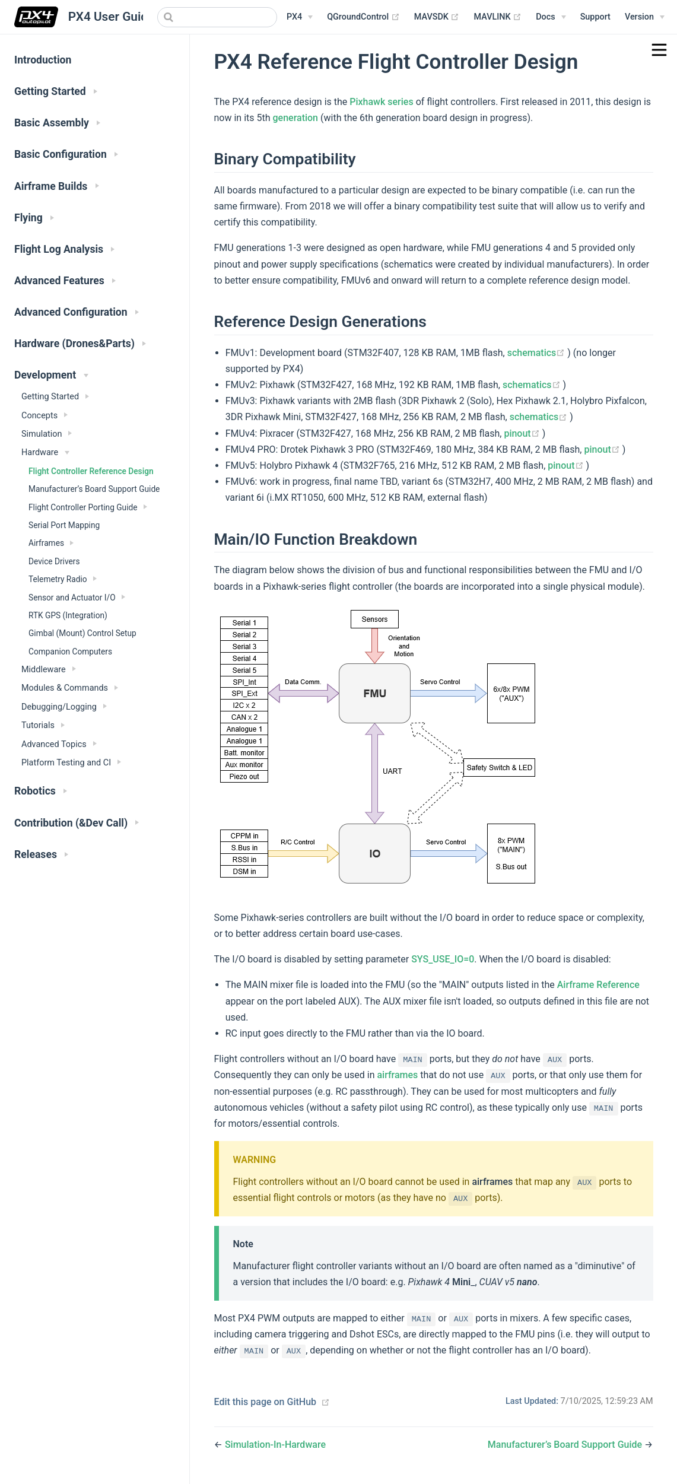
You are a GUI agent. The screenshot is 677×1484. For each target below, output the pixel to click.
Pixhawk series (381, 101)
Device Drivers (54, 561)
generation (296, 117)
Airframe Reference (598, 984)
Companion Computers (70, 651)
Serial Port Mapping (64, 525)
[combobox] (217, 17)
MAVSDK (437, 17)
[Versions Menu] (645, 17)
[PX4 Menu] (300, 17)
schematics (537, 352)
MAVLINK (497, 17)
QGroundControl (363, 17)
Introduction (42, 60)
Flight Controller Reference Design (91, 471)
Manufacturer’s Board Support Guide (94, 489)
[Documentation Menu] (550, 17)
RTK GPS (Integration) (67, 615)
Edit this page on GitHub (265, 1401)
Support (595, 17)
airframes (397, 1075)
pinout (523, 433)
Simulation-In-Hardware (275, 1444)
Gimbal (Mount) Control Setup (82, 633)
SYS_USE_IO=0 (442, 959)
